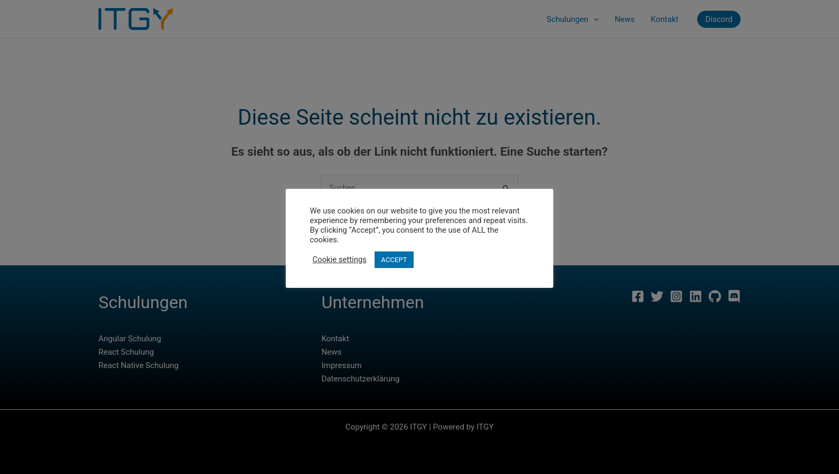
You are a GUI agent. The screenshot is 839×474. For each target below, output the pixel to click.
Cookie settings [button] (339, 259)
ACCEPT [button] (394, 260)
